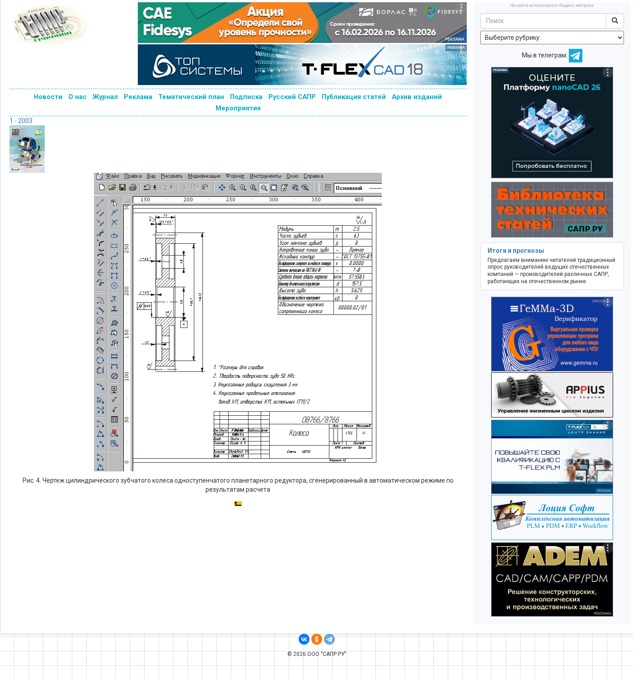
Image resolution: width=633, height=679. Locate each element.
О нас (77, 97)
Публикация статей (354, 97)
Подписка (246, 97)
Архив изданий (417, 97)
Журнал (105, 97)
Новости (48, 97)
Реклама (138, 97)
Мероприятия (238, 108)
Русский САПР (292, 97)
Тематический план (191, 97)
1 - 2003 (21, 120)
